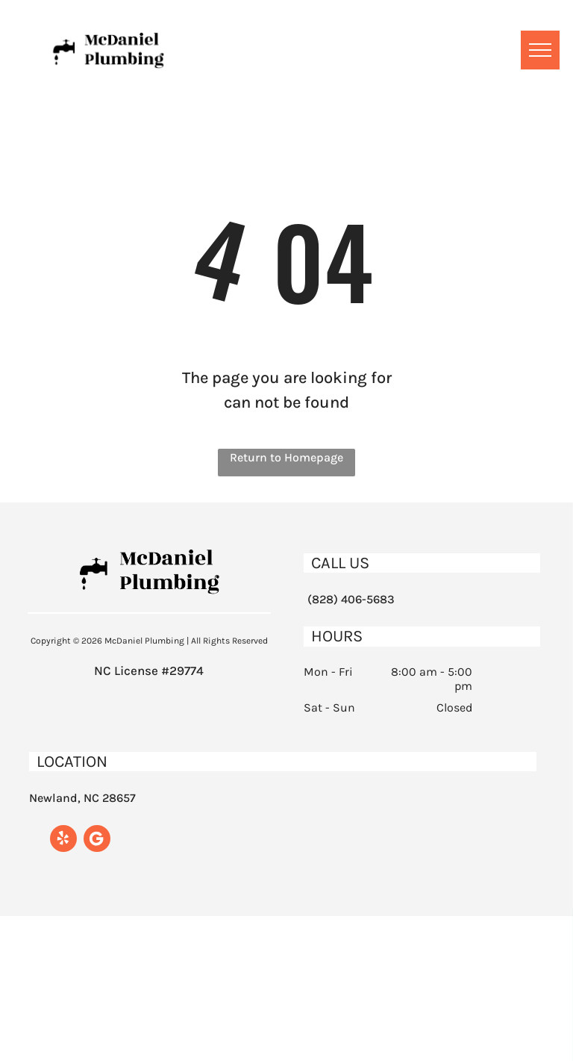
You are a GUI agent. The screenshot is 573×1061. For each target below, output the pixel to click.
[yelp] (63, 840)
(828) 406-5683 (351, 599)
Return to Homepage (286, 457)
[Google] (97, 840)
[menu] (540, 50)
